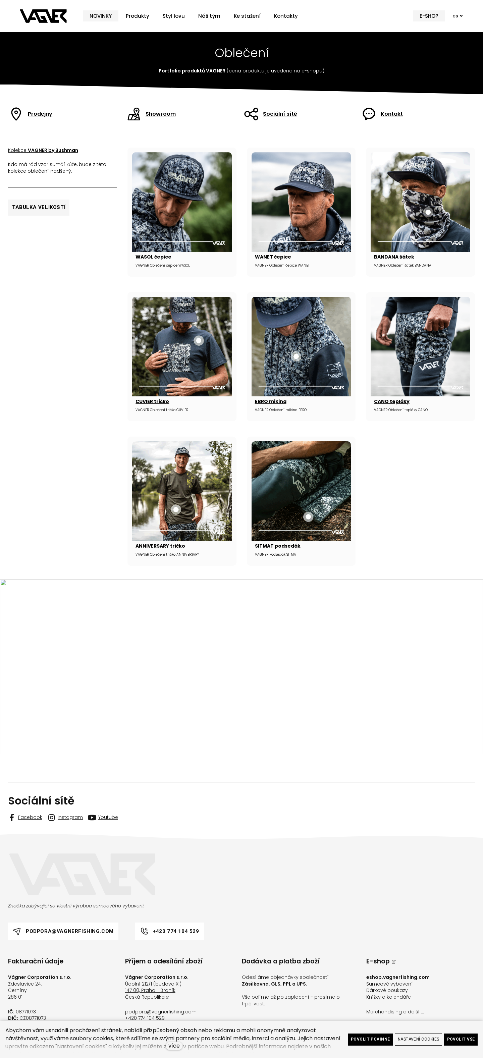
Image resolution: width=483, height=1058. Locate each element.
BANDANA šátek (394, 257)
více (174, 1046)
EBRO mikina (270, 401)
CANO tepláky (392, 401)
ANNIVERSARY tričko (160, 546)
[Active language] (458, 16)
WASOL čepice (153, 257)
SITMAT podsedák (278, 546)
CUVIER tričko (152, 401)
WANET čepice (273, 257)
